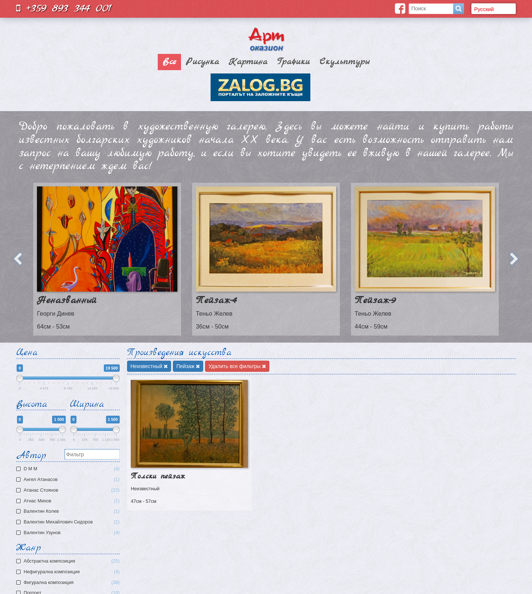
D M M (69, 469)
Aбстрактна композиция (72, 561)
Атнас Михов (69, 501)
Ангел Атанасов (69, 479)
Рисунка (202, 62)
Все (169, 62)
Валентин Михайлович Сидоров (69, 522)
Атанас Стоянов (69, 490)
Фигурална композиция (72, 582)
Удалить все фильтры (237, 366)
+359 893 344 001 (64, 8)
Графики (293, 62)
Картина (248, 62)
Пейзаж (188, 366)
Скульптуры (344, 62)
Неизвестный (149, 366)
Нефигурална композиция (72, 572)
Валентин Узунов (69, 533)
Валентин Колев (69, 511)
